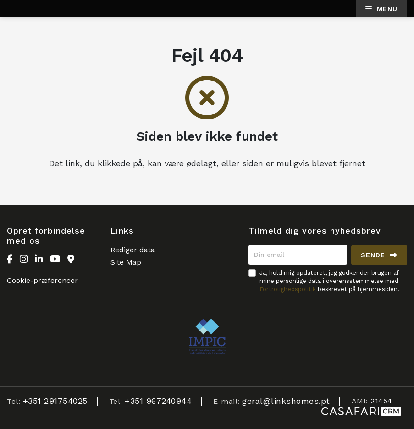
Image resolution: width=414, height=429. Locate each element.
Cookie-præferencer (42, 280)
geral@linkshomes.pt (286, 401)
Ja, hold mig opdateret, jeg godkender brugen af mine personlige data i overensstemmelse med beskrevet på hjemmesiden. (329, 281)
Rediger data (132, 249)
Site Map (125, 262)
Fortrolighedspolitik (287, 289)
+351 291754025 (55, 401)
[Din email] (297, 255)
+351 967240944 (158, 401)
